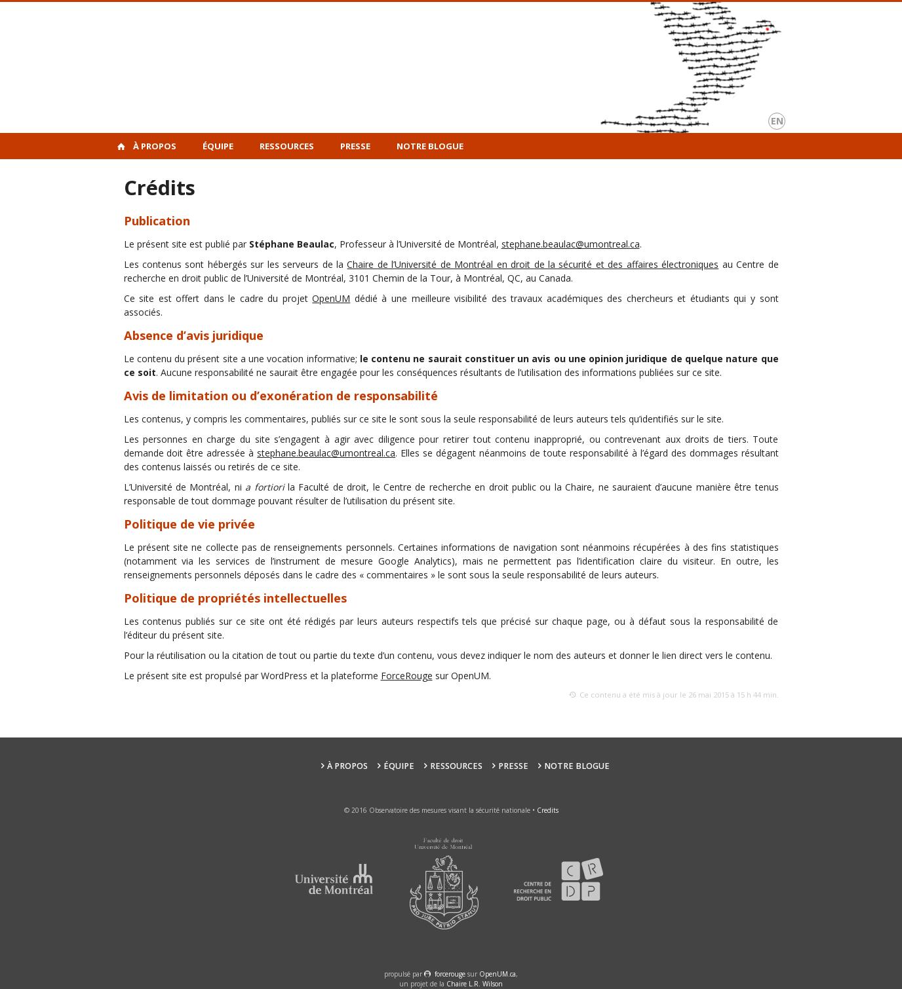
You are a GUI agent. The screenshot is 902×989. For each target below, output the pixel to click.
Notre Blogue (430, 146)
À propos (154, 146)
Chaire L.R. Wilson (474, 983)
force (450, 974)
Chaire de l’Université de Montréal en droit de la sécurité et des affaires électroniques (532, 264)
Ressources (287, 146)
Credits (548, 810)
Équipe (218, 146)
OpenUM (331, 298)
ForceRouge (407, 675)
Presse (355, 146)
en (777, 121)
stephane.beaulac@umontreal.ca (570, 244)
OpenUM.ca (497, 974)
